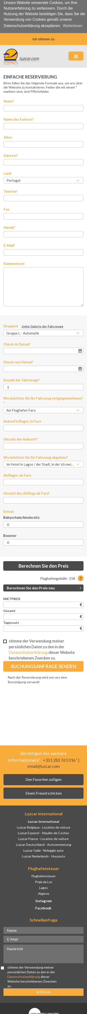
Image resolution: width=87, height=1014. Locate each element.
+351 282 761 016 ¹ (60, 759)
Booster (9, 535)
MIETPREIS (11, 598)
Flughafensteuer (44, 875)
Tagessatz (11, 622)
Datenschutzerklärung (28, 651)
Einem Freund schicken (44, 792)
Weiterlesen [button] (72, 26)
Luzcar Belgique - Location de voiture (43, 827)
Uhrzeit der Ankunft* (20, 439)
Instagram (43, 900)
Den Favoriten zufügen (43, 779)
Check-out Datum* (18, 361)
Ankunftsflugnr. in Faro (22, 420)
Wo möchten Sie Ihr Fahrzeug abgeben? (35, 456)
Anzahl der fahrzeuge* (21, 379)
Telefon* (10, 190)
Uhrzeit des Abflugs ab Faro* (26, 493)
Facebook (43, 907)
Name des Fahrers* (18, 118)
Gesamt (9, 610)
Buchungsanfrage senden (43, 665)
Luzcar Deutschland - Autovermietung (43, 844)
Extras (8, 511)
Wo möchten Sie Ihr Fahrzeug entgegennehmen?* (43, 399)
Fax (6, 209)
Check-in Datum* (17, 343)
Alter (7, 137)
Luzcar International (43, 821)
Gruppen (33, 325)
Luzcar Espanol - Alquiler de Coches (43, 832)
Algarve (43, 893)
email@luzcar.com (43, 765)
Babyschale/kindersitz (21, 517)
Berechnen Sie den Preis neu (44, 587)
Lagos (43, 887)
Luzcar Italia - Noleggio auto (43, 850)
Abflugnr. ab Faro (17, 474)
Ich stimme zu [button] (43, 39)
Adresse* (10, 155)
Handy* (9, 227)
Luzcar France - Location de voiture (43, 838)
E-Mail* (9, 245)
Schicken (43, 991)
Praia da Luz (43, 881)
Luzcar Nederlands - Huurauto (43, 855)
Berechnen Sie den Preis (43, 565)
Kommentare (14, 263)
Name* (8, 101)
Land (7, 173)
